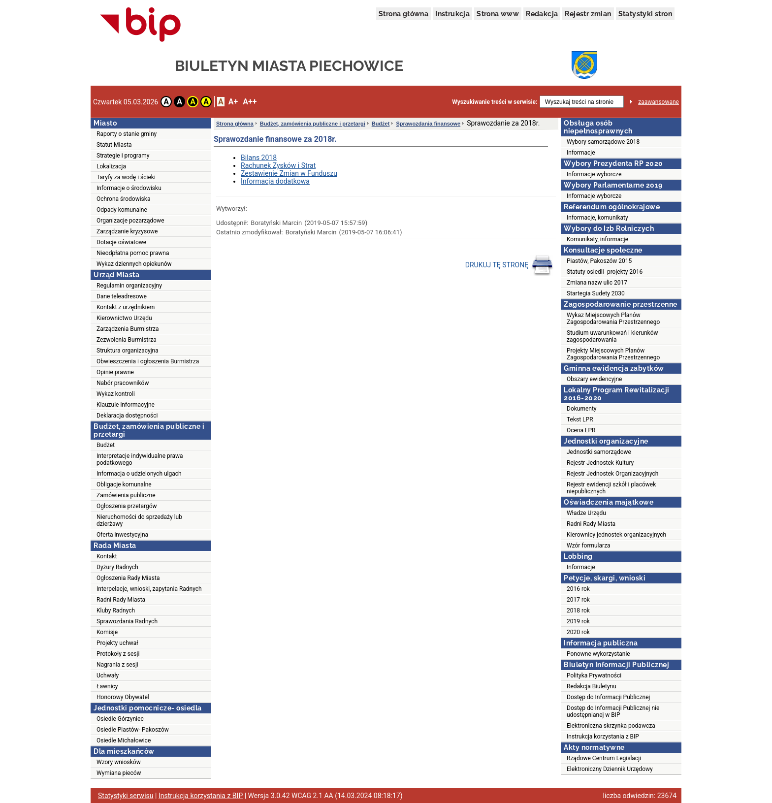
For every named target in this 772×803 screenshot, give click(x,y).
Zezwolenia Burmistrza (126, 339)
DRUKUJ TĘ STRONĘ (509, 265)
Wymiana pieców (118, 773)
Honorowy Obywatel (122, 697)
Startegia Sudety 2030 (596, 293)
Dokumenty (582, 408)
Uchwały (107, 675)
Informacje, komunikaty (597, 217)
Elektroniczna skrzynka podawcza (611, 725)
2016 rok (578, 588)
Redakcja (542, 14)
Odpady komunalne (121, 209)
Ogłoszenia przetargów (126, 506)
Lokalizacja (111, 166)
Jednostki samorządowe (599, 452)
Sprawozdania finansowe (428, 124)
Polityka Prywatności (594, 675)
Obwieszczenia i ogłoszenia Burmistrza (147, 361)
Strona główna (403, 14)
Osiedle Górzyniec (120, 718)
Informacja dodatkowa (275, 181)
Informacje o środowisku (128, 188)
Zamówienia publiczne (126, 495)
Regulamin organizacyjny (129, 285)
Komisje (107, 632)
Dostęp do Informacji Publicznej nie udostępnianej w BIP (613, 711)
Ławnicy (107, 686)
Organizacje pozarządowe (130, 220)
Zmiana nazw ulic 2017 (597, 282)
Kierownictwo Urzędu (124, 318)
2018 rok (578, 610)
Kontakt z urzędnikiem (125, 307)
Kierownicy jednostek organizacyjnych (616, 534)
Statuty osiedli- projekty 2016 (605, 271)
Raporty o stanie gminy (126, 133)
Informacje (581, 152)
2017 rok (578, 599)
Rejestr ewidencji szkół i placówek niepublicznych (611, 488)
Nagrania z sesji (117, 664)
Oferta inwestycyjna (122, 534)
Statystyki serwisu (126, 796)
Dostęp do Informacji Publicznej (608, 697)
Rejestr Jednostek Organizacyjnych (612, 473)
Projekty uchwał (117, 643)
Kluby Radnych (115, 610)
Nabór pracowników (122, 383)
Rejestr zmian (588, 14)
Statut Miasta (114, 144)
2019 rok (578, 621)
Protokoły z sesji (117, 653)
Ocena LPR (581, 430)
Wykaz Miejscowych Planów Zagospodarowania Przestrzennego (613, 318)
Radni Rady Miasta (120, 599)
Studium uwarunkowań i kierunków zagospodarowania (612, 336)
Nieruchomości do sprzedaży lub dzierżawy (139, 520)
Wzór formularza (589, 545)
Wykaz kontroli (115, 393)
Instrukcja (452, 14)
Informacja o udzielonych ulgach (139, 473)
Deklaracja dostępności (127, 415)
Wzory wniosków (118, 762)
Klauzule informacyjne (125, 404)
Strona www (498, 14)
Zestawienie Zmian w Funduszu (289, 173)
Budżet (105, 445)
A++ (250, 101)
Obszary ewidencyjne (594, 379)
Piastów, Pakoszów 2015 (599, 260)
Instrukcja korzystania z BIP (603, 736)
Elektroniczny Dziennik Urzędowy (610, 769)
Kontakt (106, 556)
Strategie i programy (122, 155)
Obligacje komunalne (124, 484)
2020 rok (578, 632)
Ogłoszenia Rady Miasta (128, 578)
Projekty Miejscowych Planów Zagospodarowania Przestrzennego (613, 354)
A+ (233, 101)
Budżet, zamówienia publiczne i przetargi (312, 124)
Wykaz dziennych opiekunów (134, 263)
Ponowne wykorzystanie (598, 653)
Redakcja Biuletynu (591, 686)
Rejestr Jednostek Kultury (600, 462)
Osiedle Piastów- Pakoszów (132, 729)
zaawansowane (658, 101)
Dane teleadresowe (121, 296)
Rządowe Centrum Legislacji (604, 758)
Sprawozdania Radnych (127, 621)
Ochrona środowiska (123, 198)
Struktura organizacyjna (127, 350)
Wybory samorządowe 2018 (603, 141)
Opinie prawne (115, 372)
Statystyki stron (645, 14)
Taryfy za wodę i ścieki (126, 177)
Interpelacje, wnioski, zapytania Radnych (149, 588)
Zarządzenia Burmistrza (127, 328)
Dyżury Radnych (117, 567)
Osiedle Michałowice (123, 740)
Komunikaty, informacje (597, 239)
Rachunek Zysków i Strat (278, 165)
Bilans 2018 (259, 157)
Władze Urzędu (586, 513)
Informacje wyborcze (594, 174)
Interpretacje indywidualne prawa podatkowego (139, 459)
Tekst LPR (580, 419)
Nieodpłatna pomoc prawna (132, 253)
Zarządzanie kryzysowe (127, 231)
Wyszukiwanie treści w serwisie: (494, 101)
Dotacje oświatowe (121, 242)
